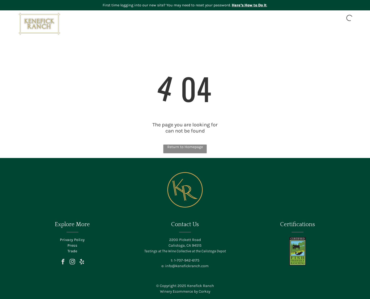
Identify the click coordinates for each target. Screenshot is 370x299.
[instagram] (72, 262)
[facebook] (63, 262)
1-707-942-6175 (186, 260)
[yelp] (82, 262)
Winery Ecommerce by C (180, 291)
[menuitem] (201, 30)
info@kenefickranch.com (187, 266)
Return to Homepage (185, 147)
